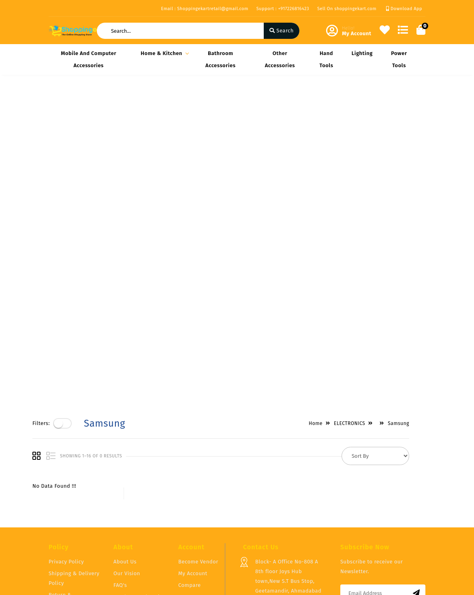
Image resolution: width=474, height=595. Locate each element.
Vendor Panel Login (138, 506)
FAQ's (120, 494)
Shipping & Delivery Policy (74, 487)
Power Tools (399, 59)
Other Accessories (280, 59)
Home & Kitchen (163, 53)
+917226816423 (273, 528)
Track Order (193, 518)
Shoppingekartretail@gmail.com (296, 545)
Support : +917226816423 (282, 8)
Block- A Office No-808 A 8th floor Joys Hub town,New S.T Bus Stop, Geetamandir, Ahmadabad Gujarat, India (288, 490)
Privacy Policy (66, 471)
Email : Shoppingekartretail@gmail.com (204, 8)
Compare (189, 494)
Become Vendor (198, 471)
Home (332, 102)
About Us (125, 471)
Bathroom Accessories (220, 59)
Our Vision (126, 483)
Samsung (414, 102)
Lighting (362, 53)
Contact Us (127, 518)
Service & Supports (73, 526)
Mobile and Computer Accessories (88, 59)
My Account (192, 483)
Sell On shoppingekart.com (346, 8)
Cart (183, 506)
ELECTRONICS (365, 102)
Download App (404, 8)
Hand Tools (326, 59)
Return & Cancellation (65, 509)
